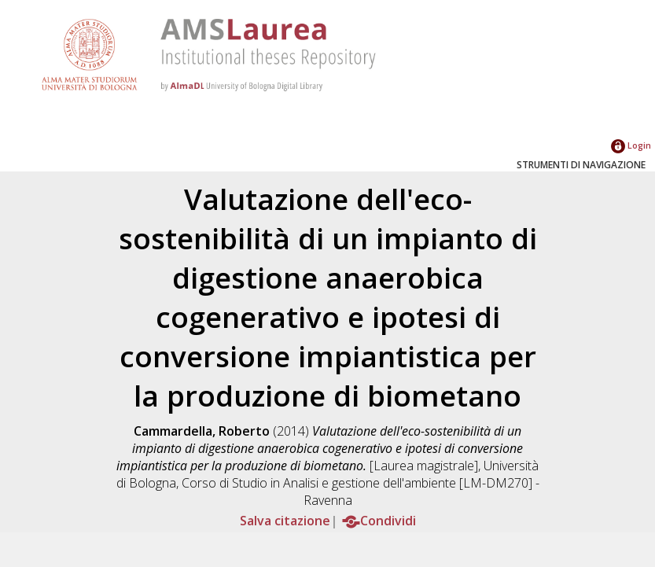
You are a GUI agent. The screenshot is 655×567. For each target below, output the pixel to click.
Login (631, 145)
